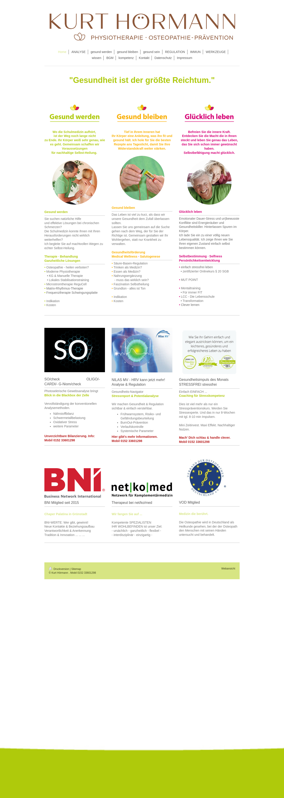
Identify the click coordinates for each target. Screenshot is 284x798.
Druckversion (59, 569)
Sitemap (76, 569)
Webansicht (228, 568)
